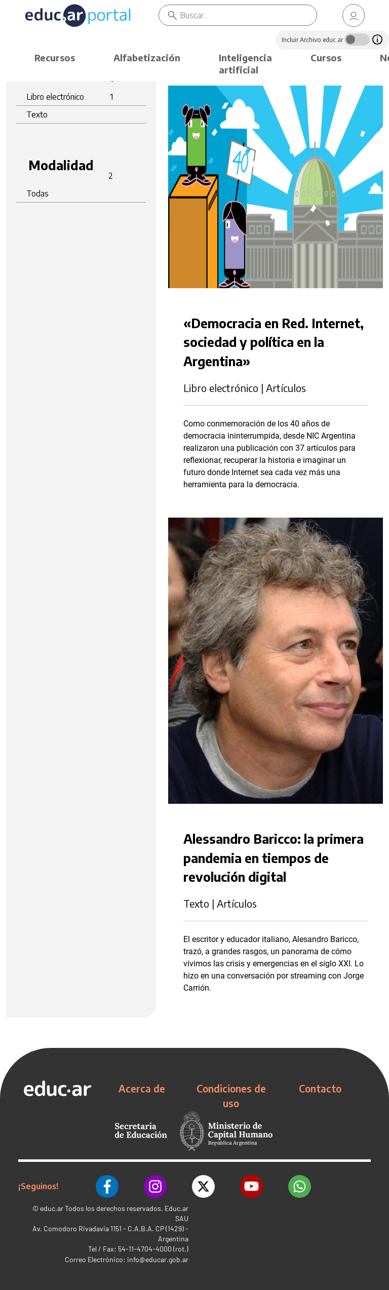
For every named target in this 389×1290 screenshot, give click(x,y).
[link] (353, 15)
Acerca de (142, 1088)
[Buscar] (248, 15)
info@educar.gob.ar (157, 1259)
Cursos (325, 57)
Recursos (54, 57)
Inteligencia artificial (245, 63)
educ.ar (51, 1208)
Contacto (320, 1088)
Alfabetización (146, 57)
